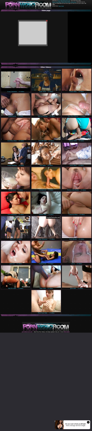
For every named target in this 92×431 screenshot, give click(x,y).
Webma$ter (67, 332)
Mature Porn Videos (65, 1)
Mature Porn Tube (56, 1)
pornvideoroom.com (27, 332)
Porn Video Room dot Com (64, 0)
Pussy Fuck (61, 6)
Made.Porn (73, 1)
